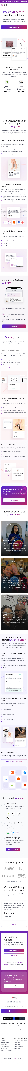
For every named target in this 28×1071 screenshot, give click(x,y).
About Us (3, 1040)
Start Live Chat (14, 1011)
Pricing (2, 1027)
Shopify (10, 1025)
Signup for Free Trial (14, 27)
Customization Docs (21, 1027)
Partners (3, 1031)
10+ (17, 832)
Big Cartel (11, 1031)
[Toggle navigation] (25, 5)
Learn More (24, 1)
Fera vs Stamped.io (18, 1046)
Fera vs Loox (17, 1042)
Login (18, 1025)
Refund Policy (4, 1048)
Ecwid (10, 1033)
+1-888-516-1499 (19, 1006)
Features (3, 1025)
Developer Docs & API (22, 1029)
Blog (2, 1029)
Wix (9, 1027)
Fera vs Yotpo (17, 1048)
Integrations (4, 1033)
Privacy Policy (4, 1044)
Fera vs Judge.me (18, 1044)
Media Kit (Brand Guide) (6, 1050)
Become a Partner (5, 1042)
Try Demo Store (5, 368)
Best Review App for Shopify (20, 1040)
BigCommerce (12, 1029)
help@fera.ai (10, 1006)
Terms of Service (5, 1046)
